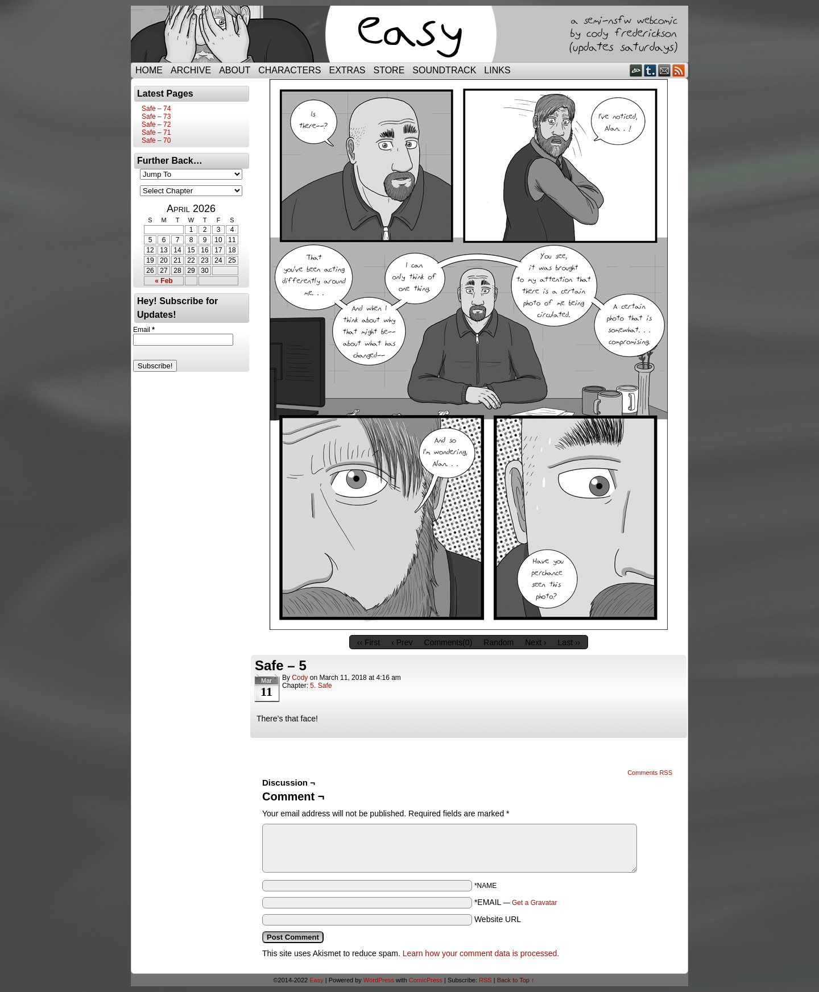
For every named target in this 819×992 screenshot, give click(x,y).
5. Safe (321, 686)
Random (498, 642)
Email (664, 70)
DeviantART (636, 70)
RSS (679, 70)
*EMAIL (515, 902)
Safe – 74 (156, 109)
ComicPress (425, 980)
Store (389, 70)
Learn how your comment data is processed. (481, 953)
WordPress (378, 980)
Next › (535, 642)
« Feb (163, 281)
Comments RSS (649, 772)
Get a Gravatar (534, 903)
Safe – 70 (156, 140)
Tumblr (650, 70)
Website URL (497, 919)
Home (149, 70)
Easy (316, 980)
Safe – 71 (156, 132)
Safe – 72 (156, 124)
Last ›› (569, 642)
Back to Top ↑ (516, 980)
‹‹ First (368, 642)
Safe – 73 (156, 117)
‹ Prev (401, 642)
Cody (300, 678)
